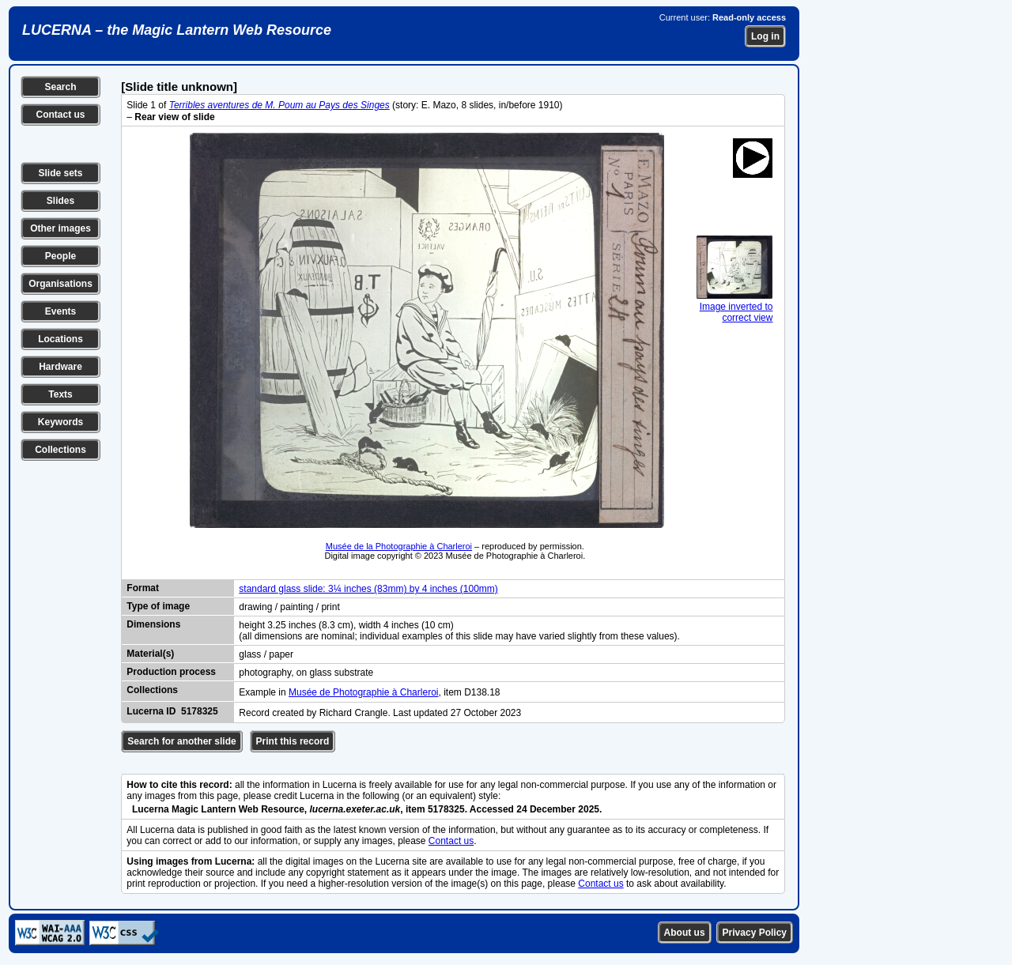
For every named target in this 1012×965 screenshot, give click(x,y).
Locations (60, 339)
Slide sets (60, 173)
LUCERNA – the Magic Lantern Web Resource (176, 30)
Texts (60, 394)
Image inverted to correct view (734, 306)
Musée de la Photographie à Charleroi (399, 546)
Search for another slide (181, 741)
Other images (60, 228)
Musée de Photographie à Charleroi (363, 692)
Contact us (60, 114)
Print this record (293, 741)
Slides (60, 200)
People (60, 256)
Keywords (60, 422)
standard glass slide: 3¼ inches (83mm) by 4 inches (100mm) (368, 588)
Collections (60, 449)
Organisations (60, 283)
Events (60, 311)
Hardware (60, 366)
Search (60, 86)
